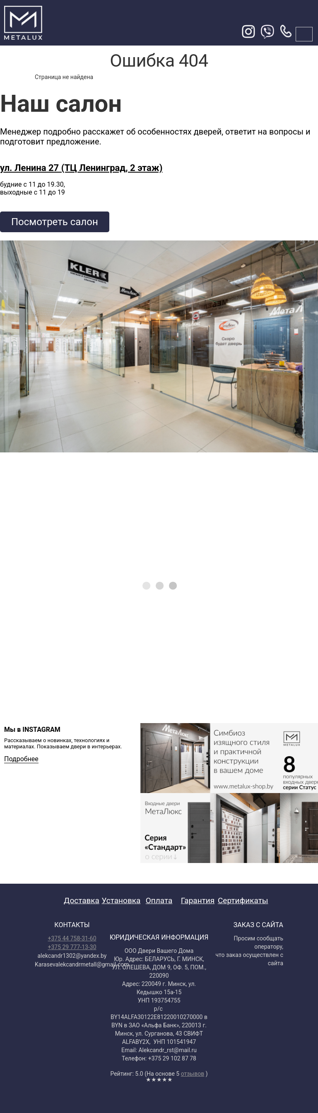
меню (304, 34)
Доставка (81, 900)
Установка (121, 900)
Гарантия (197, 900)
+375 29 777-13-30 (72, 947)
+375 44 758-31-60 (72, 938)
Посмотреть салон (54, 222)
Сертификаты (243, 900)
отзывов (193, 1073)
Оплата (159, 900)
